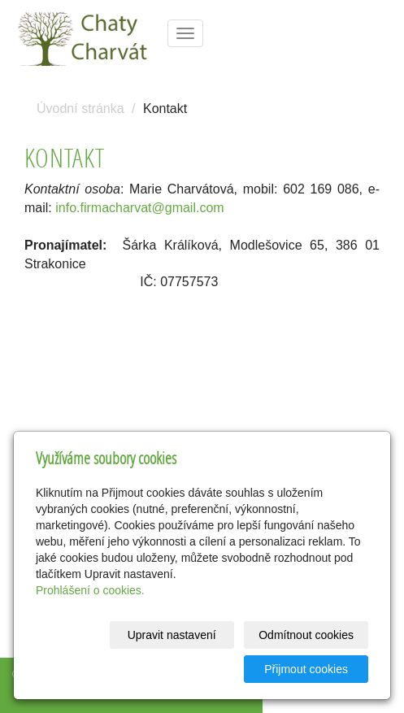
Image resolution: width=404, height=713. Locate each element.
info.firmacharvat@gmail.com (139, 208)
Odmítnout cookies (306, 634)
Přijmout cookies (306, 669)
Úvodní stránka (80, 108)
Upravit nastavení (172, 634)
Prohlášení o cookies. (90, 590)
